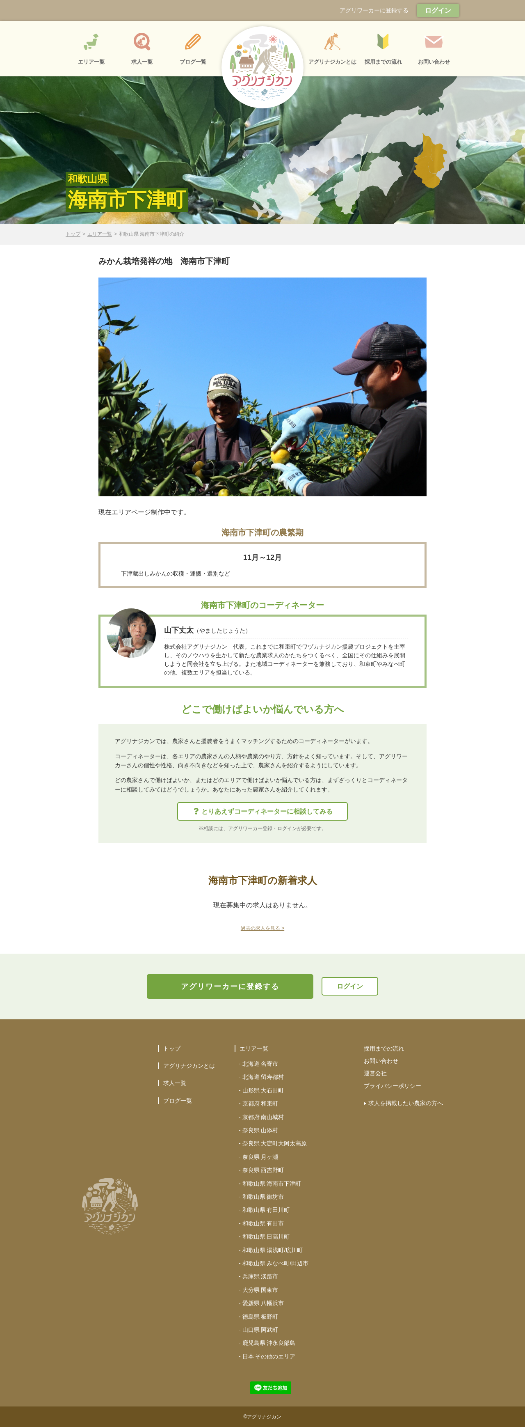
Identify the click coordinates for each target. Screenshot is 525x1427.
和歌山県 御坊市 (263, 1196)
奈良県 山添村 (260, 1130)
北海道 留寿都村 (263, 1077)
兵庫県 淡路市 (260, 1276)
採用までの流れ (384, 1048)
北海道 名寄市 (260, 1063)
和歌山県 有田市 (263, 1223)
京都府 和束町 (260, 1103)
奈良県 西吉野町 (263, 1170)
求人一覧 (174, 1083)
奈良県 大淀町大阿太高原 (274, 1143)
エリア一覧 (99, 234)
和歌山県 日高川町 (266, 1236)
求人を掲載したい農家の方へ (405, 1103)
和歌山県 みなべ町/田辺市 (275, 1263)
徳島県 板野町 (260, 1316)
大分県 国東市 (260, 1290)
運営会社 (375, 1073)
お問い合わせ (381, 1061)
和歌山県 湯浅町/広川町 (272, 1250)
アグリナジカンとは (189, 1065)
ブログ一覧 (177, 1100)
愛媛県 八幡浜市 (263, 1303)
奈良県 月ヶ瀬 (260, 1157)
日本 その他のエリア (269, 1356)
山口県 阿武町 (260, 1329)
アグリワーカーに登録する (374, 10)
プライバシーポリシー (392, 1086)
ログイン (438, 10)
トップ (73, 234)
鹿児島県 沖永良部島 (269, 1343)
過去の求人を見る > (262, 928)
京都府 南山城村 (263, 1117)
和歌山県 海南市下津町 (271, 1183)
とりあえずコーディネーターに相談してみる (263, 811)
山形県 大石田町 (263, 1090)
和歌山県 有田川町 (266, 1210)
